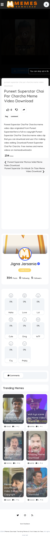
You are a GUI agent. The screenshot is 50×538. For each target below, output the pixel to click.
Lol (38, 312)
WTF (38, 336)
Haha (11, 312)
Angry (24, 360)
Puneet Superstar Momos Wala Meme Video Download (23, 164)
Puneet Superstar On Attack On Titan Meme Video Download (25, 170)
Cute (11, 336)
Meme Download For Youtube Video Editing (12, 452)
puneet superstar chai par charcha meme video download (24, 84)
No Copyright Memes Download (35, 491)
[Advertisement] (25, 43)
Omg (24, 336)
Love (24, 312)
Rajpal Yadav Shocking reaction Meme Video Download (13, 416)
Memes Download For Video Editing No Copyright (13, 489)
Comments (14, 375)
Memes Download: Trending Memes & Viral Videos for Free (24, 531)
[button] (46, 4)
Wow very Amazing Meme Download (36, 454)
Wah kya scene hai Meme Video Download (36, 418)
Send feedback (25, 524)
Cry (11, 360)
